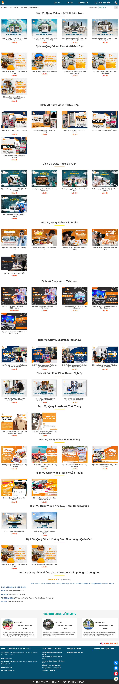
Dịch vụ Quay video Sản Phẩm (14, 273)
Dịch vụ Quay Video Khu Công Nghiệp (44, 532)
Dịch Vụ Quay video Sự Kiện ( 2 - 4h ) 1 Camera (14, 189)
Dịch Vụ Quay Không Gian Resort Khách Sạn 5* (104, 72)
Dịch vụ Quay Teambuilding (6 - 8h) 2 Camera (104, 465)
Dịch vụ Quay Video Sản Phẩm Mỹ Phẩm (105, 248)
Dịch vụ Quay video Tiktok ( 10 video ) (44, 131)
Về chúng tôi (84, 3)
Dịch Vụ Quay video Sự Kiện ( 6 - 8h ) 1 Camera (44, 189)
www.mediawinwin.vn (15, 601)
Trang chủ (7, 7)
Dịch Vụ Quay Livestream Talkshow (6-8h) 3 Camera (104, 366)
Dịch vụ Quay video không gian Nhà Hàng (14, 72)
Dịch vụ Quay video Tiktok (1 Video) (104, 130)
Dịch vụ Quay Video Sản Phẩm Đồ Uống (74, 248)
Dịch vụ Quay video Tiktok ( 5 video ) (14, 131)
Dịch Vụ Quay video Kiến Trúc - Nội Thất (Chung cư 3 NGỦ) (44, 39)
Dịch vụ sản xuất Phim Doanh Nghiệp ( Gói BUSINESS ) (44, 399)
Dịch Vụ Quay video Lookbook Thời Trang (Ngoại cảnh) (44, 432)
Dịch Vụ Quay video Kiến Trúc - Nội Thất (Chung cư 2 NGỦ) (14, 39)
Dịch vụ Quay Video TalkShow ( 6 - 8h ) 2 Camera (74, 307)
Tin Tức (70, 3)
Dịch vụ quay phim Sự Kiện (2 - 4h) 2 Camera (74, 189)
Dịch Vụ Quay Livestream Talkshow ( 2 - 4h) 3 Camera (74, 366)
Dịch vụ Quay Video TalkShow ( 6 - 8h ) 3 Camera (14, 332)
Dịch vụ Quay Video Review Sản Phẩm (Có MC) (44, 498)
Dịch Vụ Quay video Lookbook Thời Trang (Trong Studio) (14, 432)
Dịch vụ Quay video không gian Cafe (44, 564)
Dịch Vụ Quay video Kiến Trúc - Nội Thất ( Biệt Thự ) (104, 39)
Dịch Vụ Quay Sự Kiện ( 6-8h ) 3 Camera (14, 215)
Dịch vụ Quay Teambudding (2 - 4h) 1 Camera (14, 465)
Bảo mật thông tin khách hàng (51, 665)
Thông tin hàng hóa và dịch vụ (51, 668)
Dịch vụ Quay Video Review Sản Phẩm (14, 498)
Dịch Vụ (57, 3)
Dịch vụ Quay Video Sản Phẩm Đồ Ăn (44, 248)
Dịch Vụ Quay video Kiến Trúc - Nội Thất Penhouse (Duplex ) (74, 39)
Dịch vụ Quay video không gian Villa (44, 71)
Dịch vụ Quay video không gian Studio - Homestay (14, 97)
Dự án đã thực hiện (103, 3)
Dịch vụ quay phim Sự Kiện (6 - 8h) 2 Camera (105, 189)
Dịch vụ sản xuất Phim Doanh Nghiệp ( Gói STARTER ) (14, 399)
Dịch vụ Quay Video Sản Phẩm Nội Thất (14, 248)
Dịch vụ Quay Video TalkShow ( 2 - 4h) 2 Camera (14, 307)
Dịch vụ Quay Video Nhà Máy (14, 531)
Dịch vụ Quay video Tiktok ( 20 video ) (14, 156)
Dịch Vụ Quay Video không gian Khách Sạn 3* (74, 72)
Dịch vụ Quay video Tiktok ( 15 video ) (74, 131)
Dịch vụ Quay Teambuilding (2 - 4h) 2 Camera (74, 465)
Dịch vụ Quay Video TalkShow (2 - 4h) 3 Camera (105, 307)
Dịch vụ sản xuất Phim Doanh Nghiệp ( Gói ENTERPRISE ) (74, 399)
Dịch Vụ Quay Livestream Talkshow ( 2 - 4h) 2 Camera (14, 366)
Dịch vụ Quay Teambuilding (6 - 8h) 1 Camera (44, 465)
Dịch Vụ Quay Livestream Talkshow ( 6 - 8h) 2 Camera (44, 366)
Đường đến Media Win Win (75, 652)
